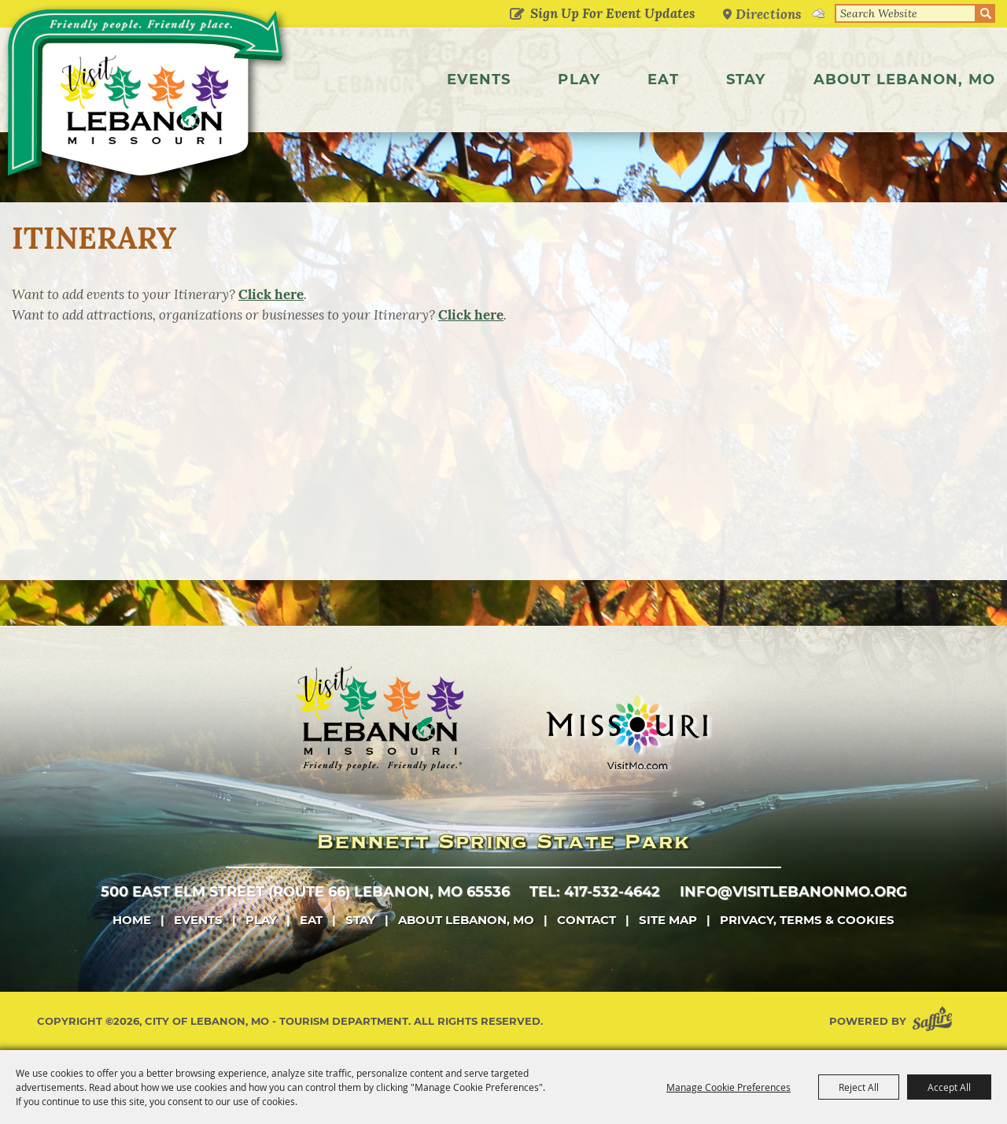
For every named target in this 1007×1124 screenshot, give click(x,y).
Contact (586, 919)
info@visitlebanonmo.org (793, 891)
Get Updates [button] (516, 15)
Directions (769, 13)
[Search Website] (905, 13)
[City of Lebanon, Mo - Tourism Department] (147, 98)
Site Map (668, 919)
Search (985, 13)
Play (579, 79)
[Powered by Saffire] (935, 1021)
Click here (271, 294)
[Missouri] (626, 732)
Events (479, 79)
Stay (746, 79)
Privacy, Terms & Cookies (807, 919)
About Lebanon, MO (904, 79)
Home (132, 919)
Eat (663, 79)
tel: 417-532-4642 (594, 891)
